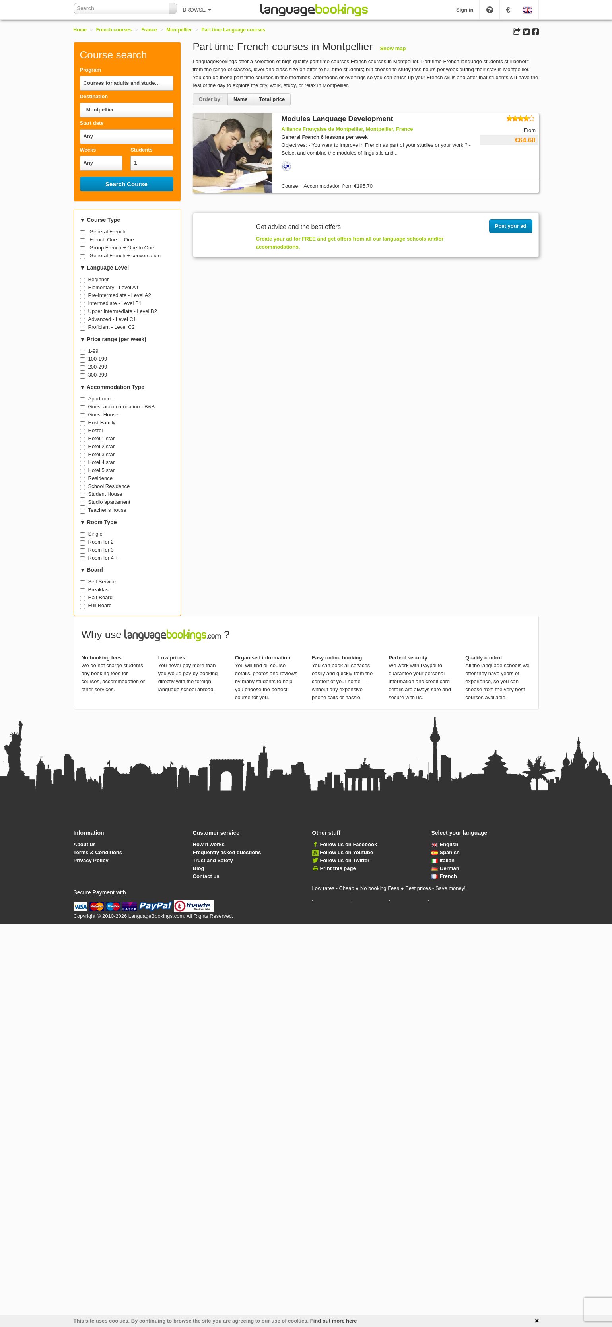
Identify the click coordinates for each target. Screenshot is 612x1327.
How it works (209, 844)
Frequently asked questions (227, 852)
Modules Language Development (337, 119)
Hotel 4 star (101, 462)
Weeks (88, 150)
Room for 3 (101, 550)
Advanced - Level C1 (112, 319)
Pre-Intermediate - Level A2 (119, 295)
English (445, 844)
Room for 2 (101, 542)
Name (240, 99)
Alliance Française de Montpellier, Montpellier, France (347, 129)
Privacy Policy (91, 860)
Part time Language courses (234, 30)
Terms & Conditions (98, 852)
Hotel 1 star (101, 438)
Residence (100, 478)
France (149, 30)
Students (141, 150)
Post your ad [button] (511, 226)
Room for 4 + (103, 558)
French (444, 876)
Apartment (100, 399)
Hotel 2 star (101, 446)
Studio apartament (109, 502)
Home (80, 30)
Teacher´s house (107, 510)
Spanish (445, 852)
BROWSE (197, 10)
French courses (114, 30)
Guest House (103, 415)
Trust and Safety (213, 860)
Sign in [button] (464, 10)
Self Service (102, 582)
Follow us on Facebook (348, 844)
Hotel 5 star (101, 470)
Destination (94, 96)
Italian (443, 860)
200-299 (97, 367)
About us (85, 844)
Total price (272, 99)
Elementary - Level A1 (113, 287)
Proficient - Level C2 (111, 327)
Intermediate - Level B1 (115, 303)
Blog (198, 868)
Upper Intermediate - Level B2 (122, 311)
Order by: (210, 99)
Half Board (100, 597)
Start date (92, 123)
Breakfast (99, 590)
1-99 (93, 351)
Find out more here (333, 1321)
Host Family (102, 422)
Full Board (100, 605)
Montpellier (179, 30)
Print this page (338, 868)
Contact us (206, 876)
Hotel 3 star (101, 454)
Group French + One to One (121, 248)
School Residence (109, 486)
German (445, 868)
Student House (105, 494)
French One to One (111, 240)
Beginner (98, 279)
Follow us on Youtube (346, 852)
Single (95, 534)
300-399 (97, 375)
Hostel (95, 430)
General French (107, 232)
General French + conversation (125, 255)
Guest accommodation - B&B (121, 407)
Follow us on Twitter (344, 860)
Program (90, 70)
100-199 (97, 359)
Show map (393, 48)
